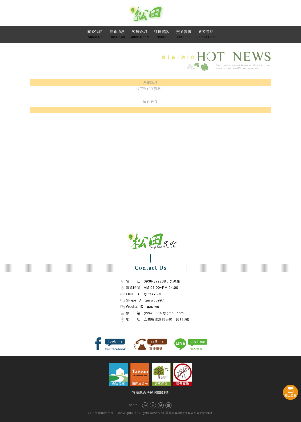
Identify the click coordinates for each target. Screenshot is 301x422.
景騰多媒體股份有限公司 (182, 413)
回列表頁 (150, 100)
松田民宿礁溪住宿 (101, 413)
